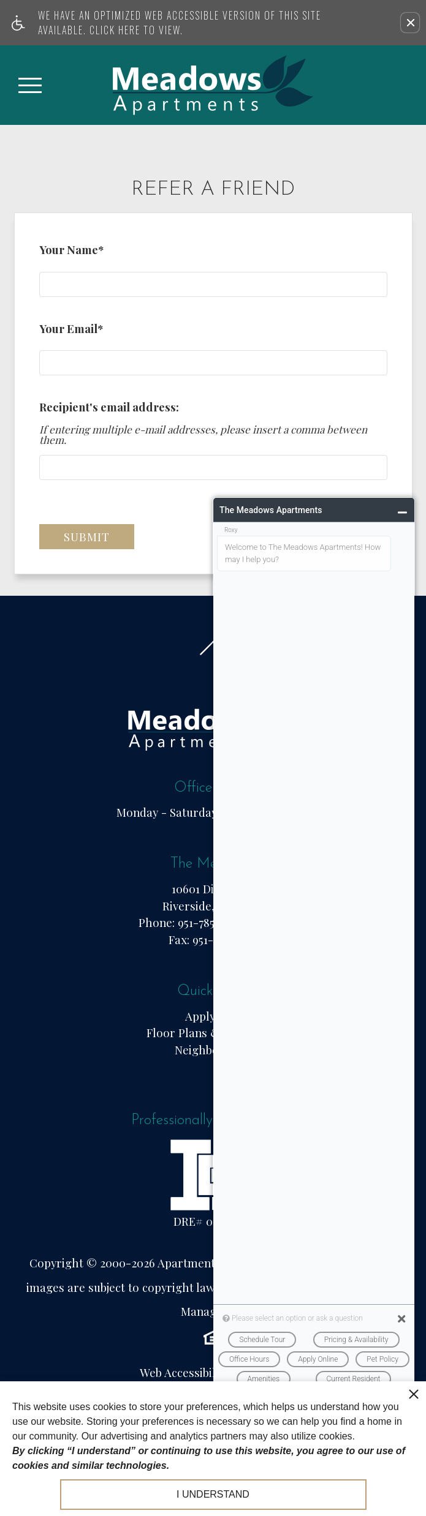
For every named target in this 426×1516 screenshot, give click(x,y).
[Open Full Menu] (30, 85)
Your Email (71, 331)
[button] (410, 22)
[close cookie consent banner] (414, 1393)
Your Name (71, 252)
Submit (87, 536)
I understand (213, 1494)
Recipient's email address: (109, 407)
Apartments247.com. (211, 1262)
